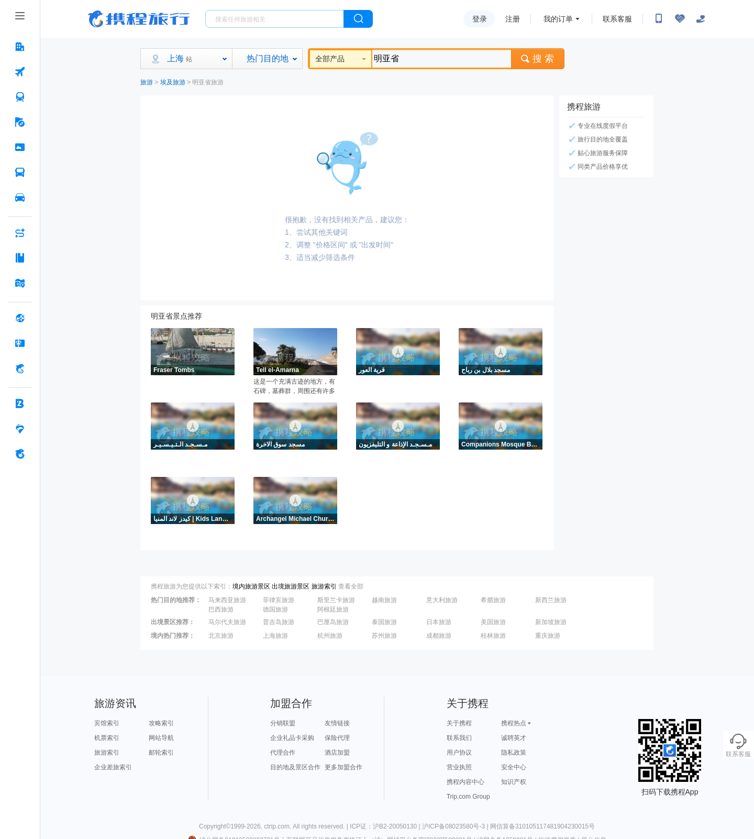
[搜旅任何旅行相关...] (274, 19)
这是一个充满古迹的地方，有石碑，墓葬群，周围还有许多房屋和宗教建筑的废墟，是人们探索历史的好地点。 (294, 387)
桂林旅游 (493, 635)
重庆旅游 (547, 635)
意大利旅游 (442, 600)
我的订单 (558, 19)
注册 (512, 19)
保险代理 (337, 738)
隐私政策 (513, 752)
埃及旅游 (172, 82)
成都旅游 (438, 635)
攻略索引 (161, 723)
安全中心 (513, 767)
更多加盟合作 (343, 767)
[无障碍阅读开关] (679, 19)
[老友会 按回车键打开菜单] (20, 429)
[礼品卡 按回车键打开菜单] (20, 343)
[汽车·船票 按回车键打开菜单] (20, 172)
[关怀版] (700, 19)
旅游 (146, 82)
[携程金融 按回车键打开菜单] (20, 368)
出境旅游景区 (290, 586)
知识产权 (513, 782)
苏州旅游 (384, 635)
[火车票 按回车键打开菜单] (20, 97)
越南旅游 (384, 600)
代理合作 (282, 752)
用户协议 (459, 752)
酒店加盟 (337, 752)
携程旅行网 (139, 18)
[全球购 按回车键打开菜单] (20, 318)
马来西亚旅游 (227, 600)
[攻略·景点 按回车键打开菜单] (20, 258)
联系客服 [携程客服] (617, 19)
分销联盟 (282, 723)
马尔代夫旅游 (227, 622)
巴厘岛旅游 (333, 622)
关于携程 (459, 723)
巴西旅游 (221, 609)
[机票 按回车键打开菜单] (20, 72)
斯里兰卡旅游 (336, 600)
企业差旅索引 (113, 767)
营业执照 (459, 767)
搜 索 (538, 58)
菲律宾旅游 (278, 600)
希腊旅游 (493, 600)
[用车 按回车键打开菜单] (20, 198)
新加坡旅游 (551, 622)
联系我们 (459, 738)
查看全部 (350, 586)
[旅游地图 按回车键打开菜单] (20, 283)
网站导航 (161, 738)
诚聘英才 (513, 738)
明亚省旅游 (208, 82)
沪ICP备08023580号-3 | (456, 826)
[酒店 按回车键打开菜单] (20, 47)
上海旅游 (275, 635)
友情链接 (337, 723)
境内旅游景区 (251, 586)
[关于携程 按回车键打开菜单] (20, 454)
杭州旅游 (329, 635)
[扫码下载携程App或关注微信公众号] (658, 19)
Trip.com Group (468, 796)
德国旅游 (275, 609)
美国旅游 (493, 622)
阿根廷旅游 (333, 609)
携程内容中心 (465, 782)
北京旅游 (221, 635)
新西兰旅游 (551, 600)
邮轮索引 (161, 752)
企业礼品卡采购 (292, 738)
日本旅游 (438, 622)
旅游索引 (324, 586)
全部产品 (340, 59)
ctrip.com (277, 826)
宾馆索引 (106, 723)
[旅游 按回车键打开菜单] (20, 122)
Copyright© (214, 826)
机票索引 (106, 738)
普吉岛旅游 (278, 622)
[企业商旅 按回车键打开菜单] (20, 404)
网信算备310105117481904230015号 (542, 826)
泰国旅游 (384, 622)
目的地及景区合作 (295, 767)
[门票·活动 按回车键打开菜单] (20, 147)
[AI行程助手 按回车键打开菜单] (20, 233)
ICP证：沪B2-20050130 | (386, 826)
